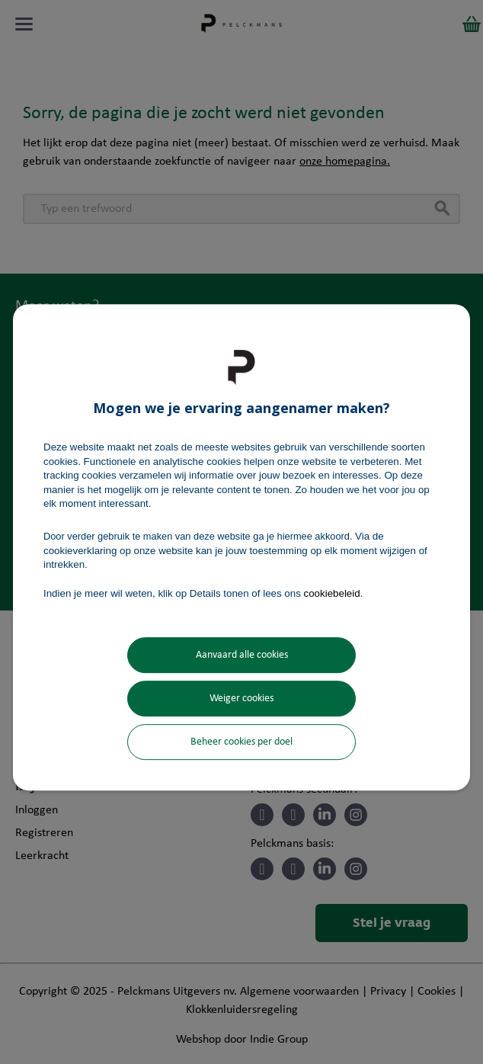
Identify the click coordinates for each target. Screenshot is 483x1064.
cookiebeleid (332, 593)
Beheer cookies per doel (241, 742)
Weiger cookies (241, 698)
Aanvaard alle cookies (242, 655)
